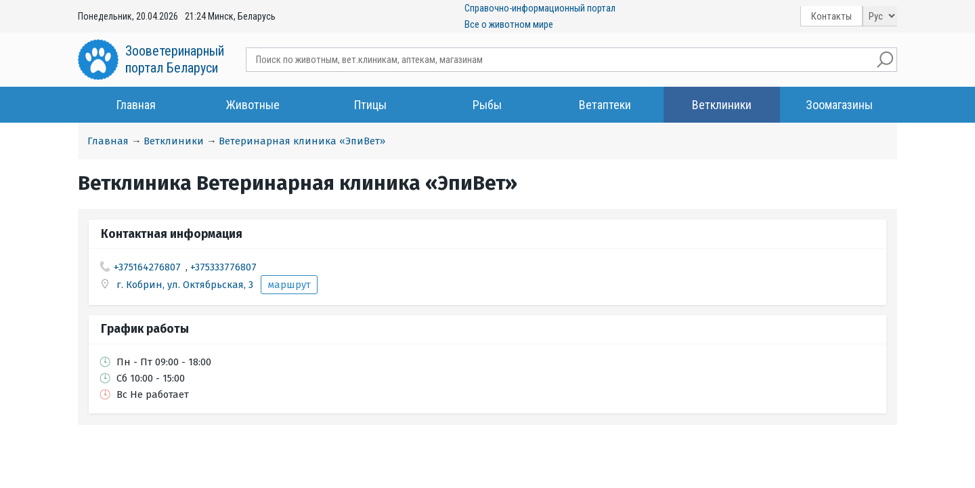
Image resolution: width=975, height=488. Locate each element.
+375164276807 (147, 267)
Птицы (370, 105)
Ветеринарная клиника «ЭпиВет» (302, 141)
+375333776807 (223, 267)
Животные (253, 105)
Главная (136, 105)
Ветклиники (722, 105)
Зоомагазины (839, 105)
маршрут (289, 285)
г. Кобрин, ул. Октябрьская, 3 (186, 285)
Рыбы (487, 105)
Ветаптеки (605, 105)
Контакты (831, 16)
